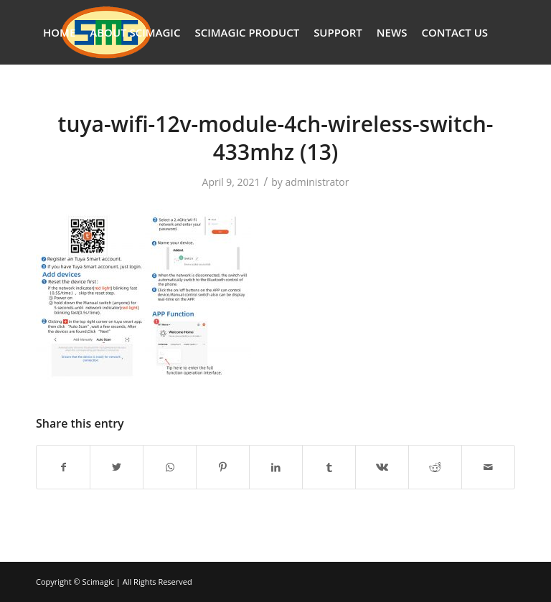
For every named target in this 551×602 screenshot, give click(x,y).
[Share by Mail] (488, 467)
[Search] (47, 97)
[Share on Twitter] (116, 467)
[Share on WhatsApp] (169, 467)
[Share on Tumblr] (329, 467)
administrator (317, 182)
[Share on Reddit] (435, 467)
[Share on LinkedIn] (276, 467)
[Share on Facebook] (63, 467)
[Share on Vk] (382, 467)
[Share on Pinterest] (223, 467)
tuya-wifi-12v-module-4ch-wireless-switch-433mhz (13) (276, 137)
